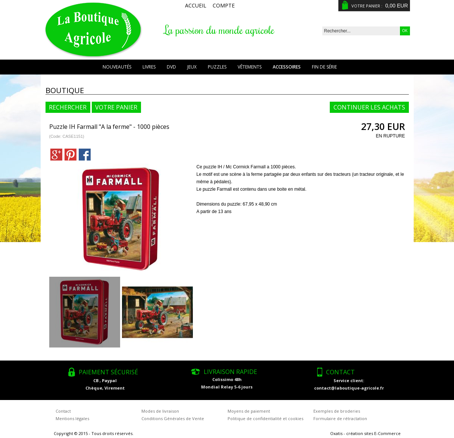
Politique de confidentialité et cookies (265, 418)
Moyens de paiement (249, 411)
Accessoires (287, 67)
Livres (149, 67)
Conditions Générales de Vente (172, 418)
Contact (63, 411)
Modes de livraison (160, 411)
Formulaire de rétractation (340, 418)
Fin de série (324, 67)
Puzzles (217, 67)
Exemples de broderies (336, 411)
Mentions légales (72, 418)
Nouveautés (117, 67)
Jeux (192, 67)
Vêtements (250, 67)
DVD (171, 67)
